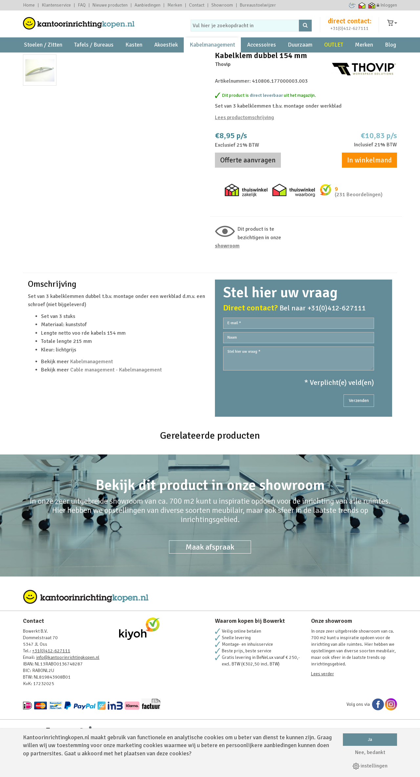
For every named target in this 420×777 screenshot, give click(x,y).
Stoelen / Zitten (43, 52)
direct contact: (349, 24)
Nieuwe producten (110, 5)
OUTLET (333, 52)
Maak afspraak (210, 579)
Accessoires (261, 52)
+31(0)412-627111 (349, 31)
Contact (196, 5)
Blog (390, 52)
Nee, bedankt (370, 752)
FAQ (82, 5)
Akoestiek (166, 52)
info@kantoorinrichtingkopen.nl (67, 690)
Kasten (133, 52)
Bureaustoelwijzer (258, 5)
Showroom (222, 5)
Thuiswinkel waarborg (362, 5)
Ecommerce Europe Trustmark (352, 5)
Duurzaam (300, 52)
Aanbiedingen (147, 5)
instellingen (370, 766)
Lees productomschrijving (244, 147)
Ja (370, 739)
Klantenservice (56, 5)
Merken (174, 5)
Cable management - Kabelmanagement (116, 402)
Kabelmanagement (212, 52)
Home (29, 5)
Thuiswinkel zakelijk (371, 5)
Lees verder (322, 706)
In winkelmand (369, 190)
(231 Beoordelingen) (359, 224)
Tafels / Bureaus (94, 52)
